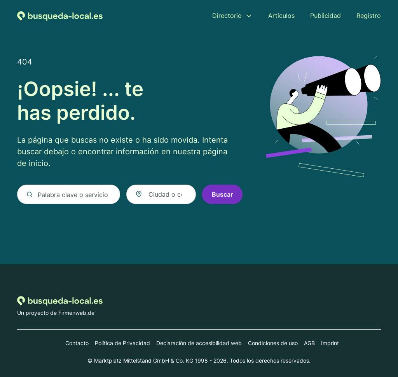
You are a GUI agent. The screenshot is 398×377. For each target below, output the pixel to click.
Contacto (77, 343)
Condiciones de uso (273, 343)
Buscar (222, 194)
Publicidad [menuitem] (325, 15)
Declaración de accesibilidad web (199, 343)
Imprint (330, 343)
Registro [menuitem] (368, 15)
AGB (309, 343)
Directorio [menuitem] (227, 15)
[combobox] (161, 194)
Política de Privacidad (122, 343)
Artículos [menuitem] (281, 15)
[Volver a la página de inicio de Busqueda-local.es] (60, 15)
